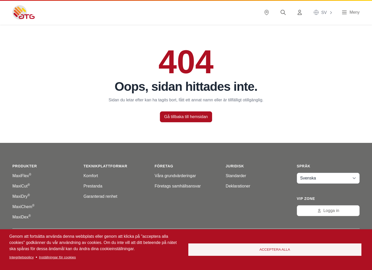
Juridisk (235, 166)
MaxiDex (21, 217)
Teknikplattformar (105, 166)
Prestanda (92, 186)
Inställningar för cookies (57, 257)
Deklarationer (238, 186)
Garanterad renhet (100, 196)
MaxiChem (23, 206)
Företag (163, 166)
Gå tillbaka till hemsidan (186, 116)
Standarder (236, 176)
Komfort (90, 176)
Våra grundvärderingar (175, 176)
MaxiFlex (21, 176)
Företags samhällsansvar (177, 186)
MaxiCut (21, 186)
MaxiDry (21, 196)
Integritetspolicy (21, 257)
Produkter (24, 166)
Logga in (328, 210)
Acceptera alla (274, 249)
